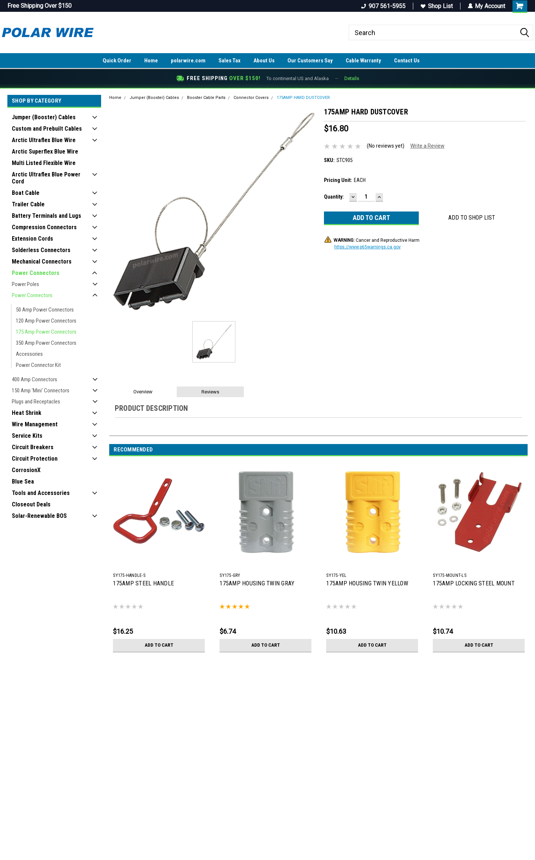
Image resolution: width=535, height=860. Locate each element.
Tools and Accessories (41, 492)
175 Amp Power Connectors (46, 331)
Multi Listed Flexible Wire (44, 162)
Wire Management (35, 424)
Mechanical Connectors (42, 261)
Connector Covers (251, 97)
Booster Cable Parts (206, 97)
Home (151, 60)
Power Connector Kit (38, 365)
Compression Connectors (44, 227)
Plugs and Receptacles (36, 401)
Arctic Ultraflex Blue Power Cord (46, 178)
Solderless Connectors (41, 250)
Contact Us (407, 60)
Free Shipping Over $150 (39, 5)
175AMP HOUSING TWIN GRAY (257, 583)
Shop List (436, 6)
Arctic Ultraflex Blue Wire (44, 140)
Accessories (29, 354)
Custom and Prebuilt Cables (47, 128)
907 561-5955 (383, 6)
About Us (264, 60)
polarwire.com (188, 60)
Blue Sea (23, 481)
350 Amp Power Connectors (46, 343)
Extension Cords (32, 238)
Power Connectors (35, 272)
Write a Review (427, 146)
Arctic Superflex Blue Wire (45, 151)
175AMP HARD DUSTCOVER (303, 97)
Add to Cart (158, 645)
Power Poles (25, 284)
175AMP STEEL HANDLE (143, 583)
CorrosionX (26, 470)
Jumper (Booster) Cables (44, 117)
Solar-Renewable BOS (39, 515)
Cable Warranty (363, 60)
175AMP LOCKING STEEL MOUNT (474, 583)
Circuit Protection (35, 458)
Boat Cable (25, 192)
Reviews (210, 392)
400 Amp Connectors (34, 379)
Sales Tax (229, 60)
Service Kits (27, 435)
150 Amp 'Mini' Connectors (40, 390)
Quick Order (117, 60)
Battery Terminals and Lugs (46, 215)
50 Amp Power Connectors (45, 309)
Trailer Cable (28, 204)
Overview (142, 392)
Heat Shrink (26, 412)
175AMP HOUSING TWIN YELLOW (367, 583)
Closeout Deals (31, 504)
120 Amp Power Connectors (46, 320)
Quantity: (334, 197)
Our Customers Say (310, 60)
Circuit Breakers (33, 447)
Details (351, 78)
